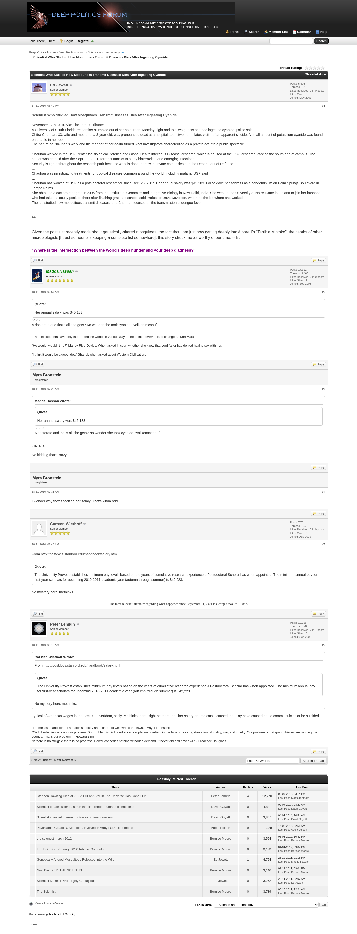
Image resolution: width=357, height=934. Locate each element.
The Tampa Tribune (88, 125)
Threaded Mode (315, 74)
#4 (323, 491)
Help (323, 32)
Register (83, 41)
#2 (323, 291)
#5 (323, 544)
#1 (323, 105)
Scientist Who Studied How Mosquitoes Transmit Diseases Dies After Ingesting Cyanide (104, 115)
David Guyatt (220, 807)
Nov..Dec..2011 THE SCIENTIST (60, 870)
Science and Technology (104, 52)
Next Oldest (42, 760)
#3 (323, 388)
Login (68, 41)
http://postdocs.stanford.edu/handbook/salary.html (79, 554)
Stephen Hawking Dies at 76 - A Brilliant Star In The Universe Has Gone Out (91, 796)
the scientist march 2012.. (55, 838)
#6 (323, 644)
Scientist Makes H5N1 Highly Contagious (66, 881)
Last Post (284, 797)
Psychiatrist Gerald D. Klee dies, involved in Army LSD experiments (85, 828)
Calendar (304, 32)
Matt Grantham (300, 797)
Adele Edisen (220, 828)
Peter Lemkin (62, 624)
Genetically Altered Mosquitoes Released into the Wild (75, 859)
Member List (278, 32)
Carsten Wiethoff (66, 524)
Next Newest (63, 760)
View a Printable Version (49, 903)
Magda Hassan (300, 861)
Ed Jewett (59, 85)
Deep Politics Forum (42, 52)
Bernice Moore (220, 838)
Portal (234, 32)
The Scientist (46, 891)
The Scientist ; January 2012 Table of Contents (70, 849)
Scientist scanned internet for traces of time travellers (75, 817)
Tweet (33, 924)
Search (254, 32)
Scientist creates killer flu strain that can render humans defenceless (85, 807)
